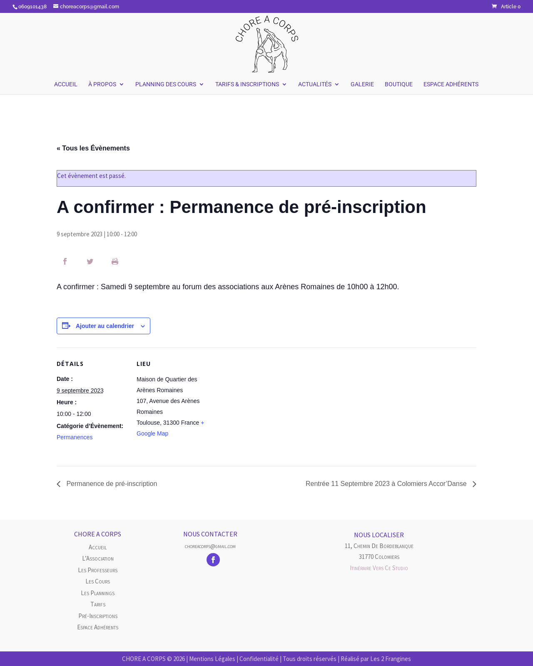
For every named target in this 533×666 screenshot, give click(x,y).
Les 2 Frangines (390, 659)
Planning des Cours (165, 84)
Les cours (97, 581)
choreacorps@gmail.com (210, 546)
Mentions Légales (212, 659)
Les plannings (98, 593)
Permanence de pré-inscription (111, 483)
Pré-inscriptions (97, 616)
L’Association (98, 558)
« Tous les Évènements (93, 148)
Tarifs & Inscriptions (247, 84)
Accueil (65, 84)
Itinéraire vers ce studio (379, 568)
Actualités (314, 84)
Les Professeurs (97, 570)
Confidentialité (259, 659)
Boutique (399, 84)
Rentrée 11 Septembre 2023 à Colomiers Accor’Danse (387, 483)
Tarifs (97, 604)
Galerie (362, 84)
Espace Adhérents (450, 84)
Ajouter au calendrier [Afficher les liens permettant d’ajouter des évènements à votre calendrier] (105, 326)
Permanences (74, 437)
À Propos (102, 84)
